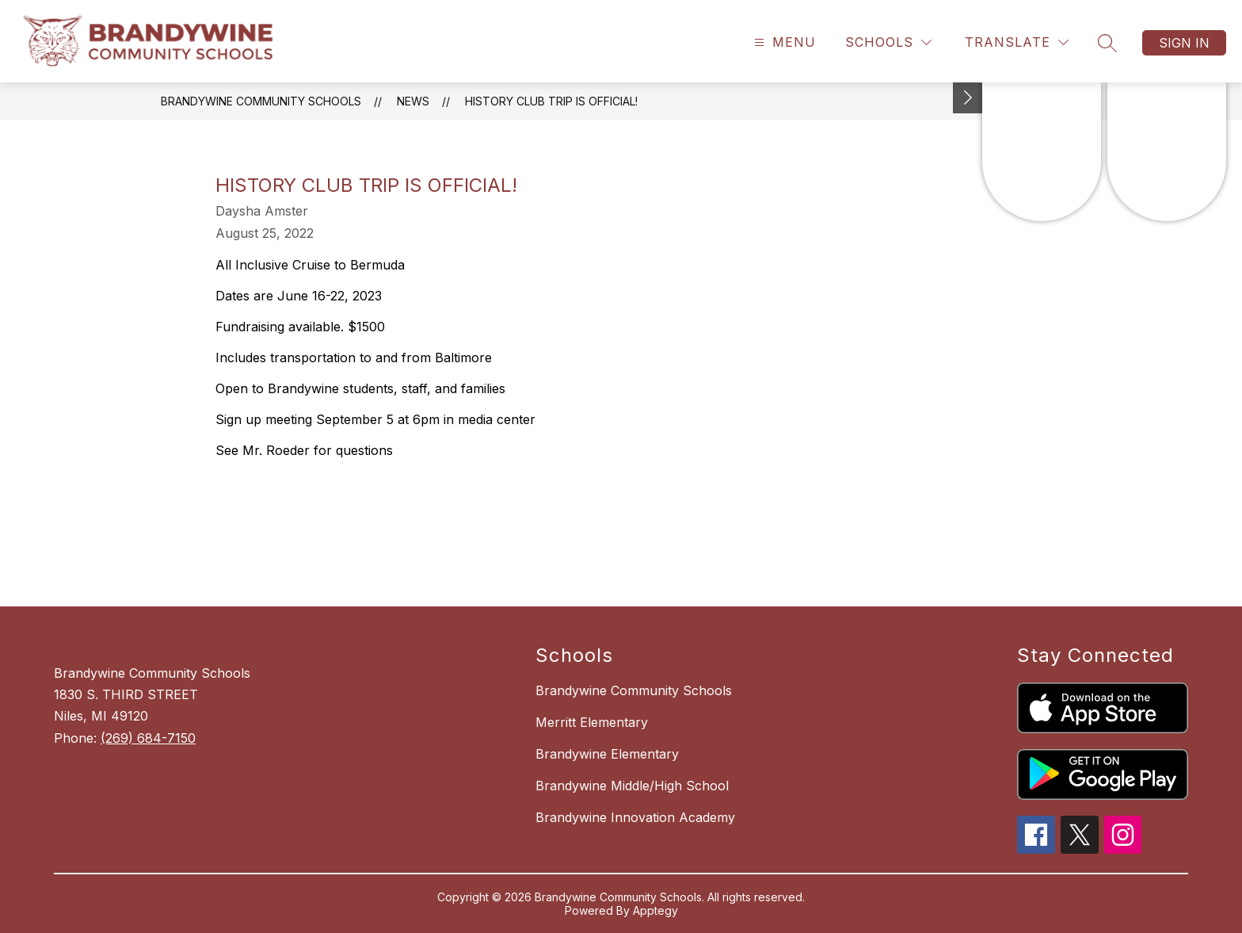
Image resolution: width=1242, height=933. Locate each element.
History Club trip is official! (551, 101)
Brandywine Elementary (607, 754)
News (413, 101)
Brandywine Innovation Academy (635, 817)
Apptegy (655, 910)
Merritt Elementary (591, 722)
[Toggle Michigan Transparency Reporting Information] (968, 97)
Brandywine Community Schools (261, 101)
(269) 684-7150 (148, 738)
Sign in (1184, 43)
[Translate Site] (1016, 42)
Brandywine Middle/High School (632, 785)
